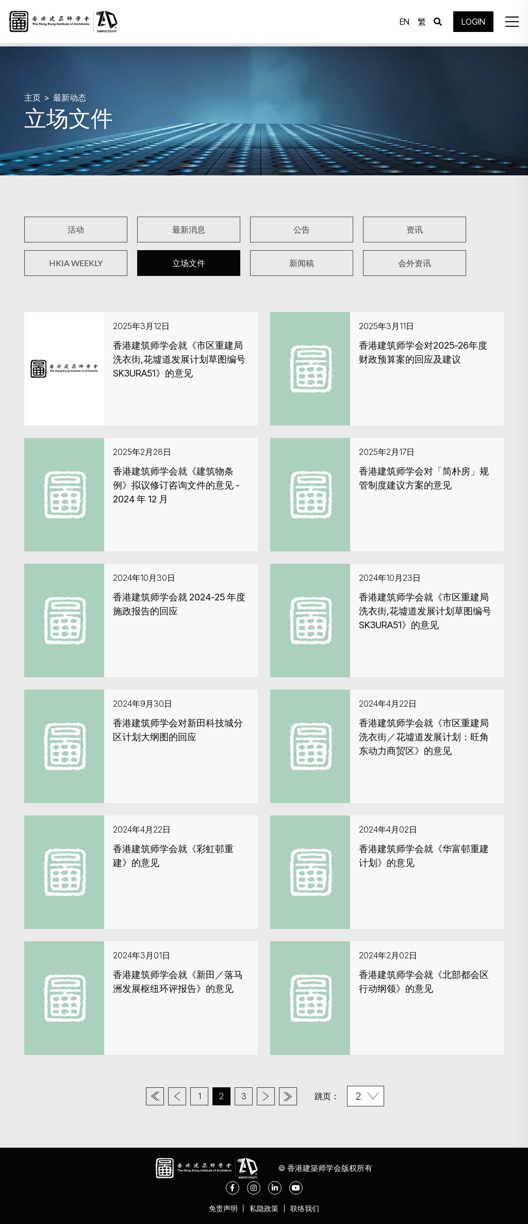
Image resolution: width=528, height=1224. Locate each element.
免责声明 (219, 1208)
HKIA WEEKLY (76, 263)
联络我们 (308, 1208)
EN (402, 23)
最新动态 (71, 97)
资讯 (414, 229)
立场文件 (188, 263)
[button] (509, 23)
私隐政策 (264, 1208)
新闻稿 (301, 263)
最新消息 (188, 229)
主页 (33, 97)
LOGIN (471, 23)
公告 (301, 229)
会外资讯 (414, 263)
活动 (76, 229)
